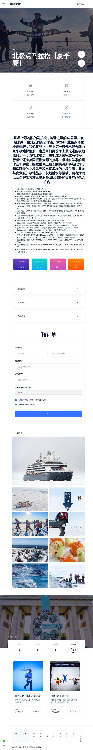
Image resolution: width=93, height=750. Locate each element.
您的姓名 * (19, 347)
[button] (81, 54)
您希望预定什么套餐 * (23, 387)
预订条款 (24, 400)
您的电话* (19, 374)
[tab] (20, 646)
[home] (16, 4)
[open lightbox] (48, 461)
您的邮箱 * (19, 361)
